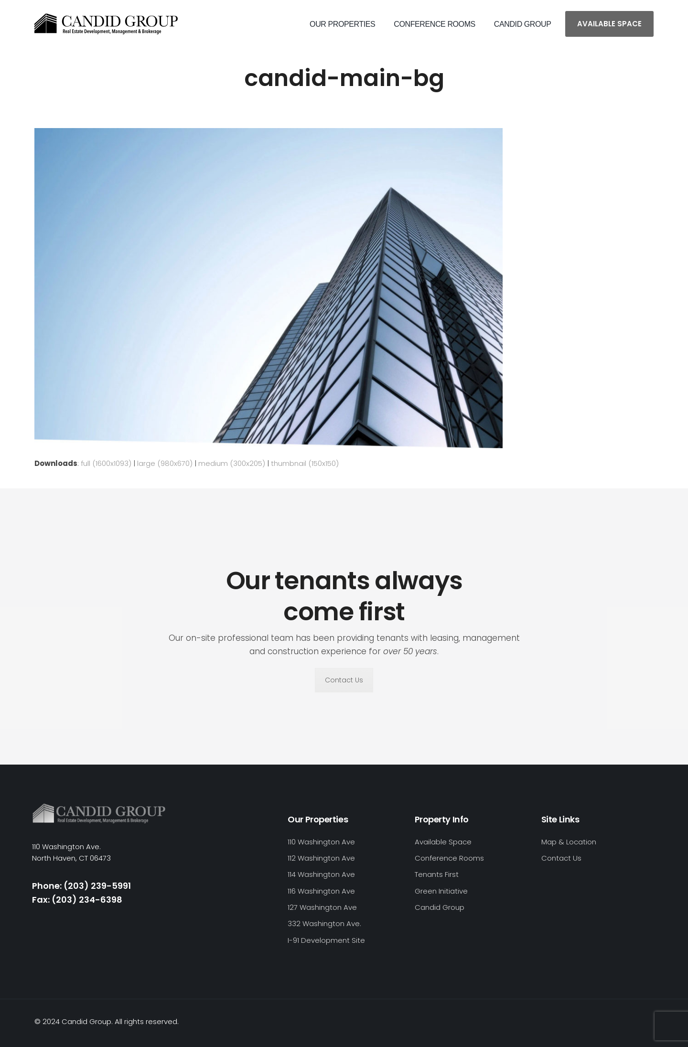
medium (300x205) (231, 463)
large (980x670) (165, 463)
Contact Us (344, 680)
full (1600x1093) (106, 463)
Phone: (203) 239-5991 (81, 886)
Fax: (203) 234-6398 (77, 900)
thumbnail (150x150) (305, 463)
